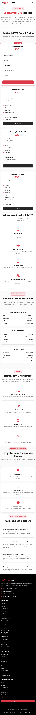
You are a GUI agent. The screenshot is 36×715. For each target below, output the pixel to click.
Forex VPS (4, 673)
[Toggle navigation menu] (32, 2)
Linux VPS (4, 668)
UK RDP (3, 606)
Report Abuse (4, 687)
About (2, 682)
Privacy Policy (5, 692)
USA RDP (3, 604)
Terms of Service (5, 690)
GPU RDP (3, 656)
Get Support (18, 701)
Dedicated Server (5, 675)
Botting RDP (4, 642)
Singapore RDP (5, 616)
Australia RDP (4, 620)
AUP (2, 697)
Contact (3, 685)
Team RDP (4, 661)
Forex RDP (4, 644)
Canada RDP (4, 608)
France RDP (4, 613)
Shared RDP (4, 628)
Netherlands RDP (5, 618)
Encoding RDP (5, 633)
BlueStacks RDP (5, 647)
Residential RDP (5, 639)
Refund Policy (4, 695)
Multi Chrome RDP (6, 659)
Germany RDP (5, 611)
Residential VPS (5, 670)
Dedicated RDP (5, 654)
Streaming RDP (5, 630)
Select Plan (18, 82)
